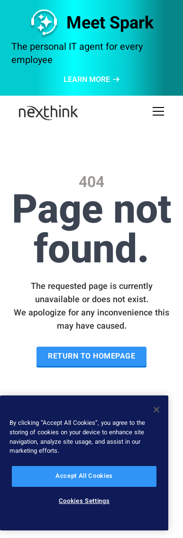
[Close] (156, 409)
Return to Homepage (91, 357)
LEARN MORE (91, 80)
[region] (84, 462)
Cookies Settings (84, 501)
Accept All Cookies (84, 476)
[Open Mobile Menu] (158, 112)
